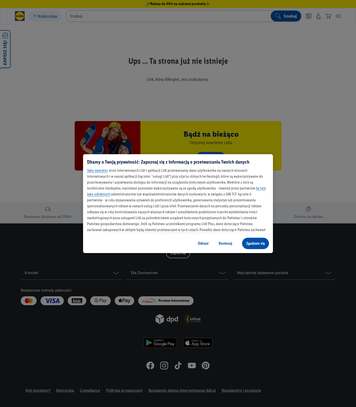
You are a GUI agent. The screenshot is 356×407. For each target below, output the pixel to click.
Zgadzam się (255, 243)
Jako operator (97, 170)
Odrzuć (203, 243)
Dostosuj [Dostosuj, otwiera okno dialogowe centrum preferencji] (225, 243)
